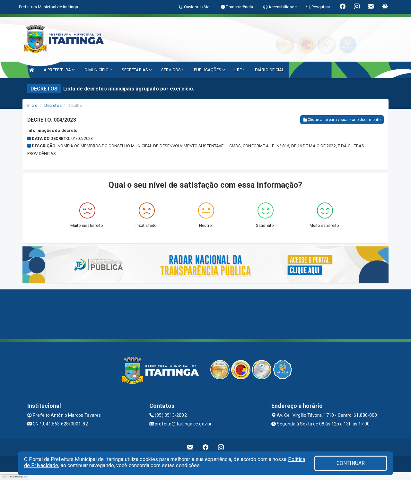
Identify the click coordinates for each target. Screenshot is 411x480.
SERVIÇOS (172, 69)
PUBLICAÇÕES (209, 69)
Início (32, 105)
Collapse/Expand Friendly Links (15, 477)
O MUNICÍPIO (98, 69)
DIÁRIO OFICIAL (269, 69)
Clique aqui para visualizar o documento (341, 119)
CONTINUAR (351, 463)
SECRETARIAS (137, 69)
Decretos (53, 105)
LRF (239, 69)
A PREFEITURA (59, 69)
